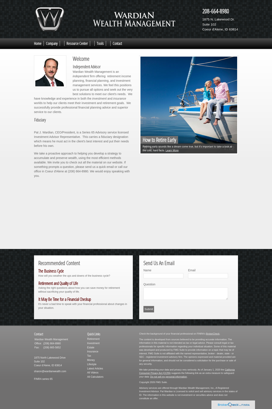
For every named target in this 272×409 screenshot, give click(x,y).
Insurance (92, 351)
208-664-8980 (215, 11)
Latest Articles (95, 368)
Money (91, 360)
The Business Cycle (51, 271)
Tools (100, 43)
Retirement (93, 338)
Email (192, 270)
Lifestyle (91, 364)
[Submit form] (148, 309)
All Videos (92, 372)
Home (37, 43)
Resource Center (77, 43)
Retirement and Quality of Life (58, 283)
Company (52, 43)
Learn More (172, 150)
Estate (90, 347)
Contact (117, 43)
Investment (93, 343)
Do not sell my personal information (168, 376)
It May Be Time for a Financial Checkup (64, 299)
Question (149, 284)
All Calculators (95, 376)
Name (147, 270)
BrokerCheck (213, 333)
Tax (89, 355)
